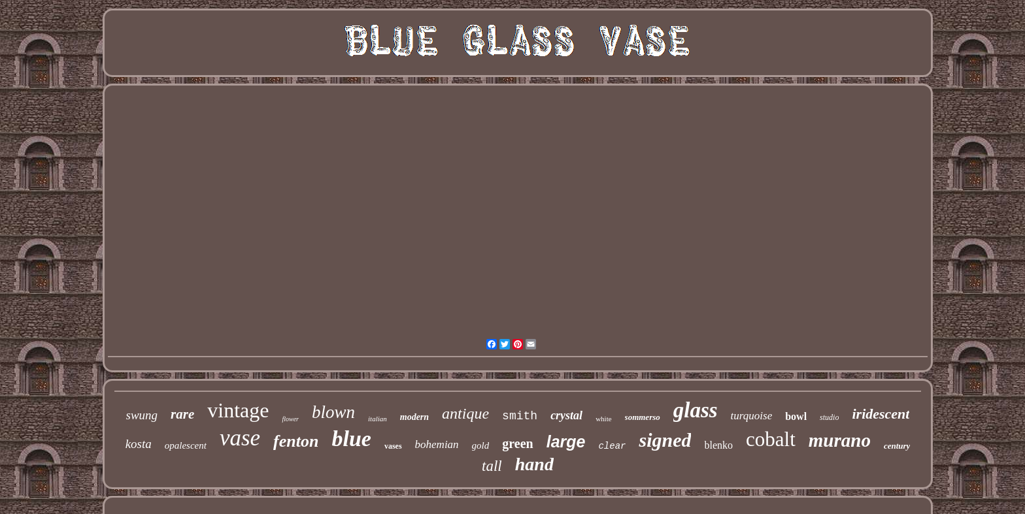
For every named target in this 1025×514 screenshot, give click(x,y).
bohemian (437, 444)
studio (829, 417)
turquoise (752, 416)
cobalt (771, 439)
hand (534, 464)
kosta (139, 444)
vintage (238, 410)
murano (840, 440)
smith (519, 416)
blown (333, 412)
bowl (796, 416)
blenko (718, 445)
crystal (566, 415)
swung (142, 415)
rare (182, 414)
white (603, 419)
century (897, 446)
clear (612, 446)
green (517, 443)
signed (665, 440)
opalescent (186, 445)
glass (695, 410)
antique (465, 413)
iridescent (880, 414)
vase (240, 438)
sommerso (642, 417)
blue (351, 438)
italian (377, 419)
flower (290, 419)
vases (393, 446)
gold (481, 445)
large (566, 441)
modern (414, 417)
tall (492, 466)
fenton (295, 441)
